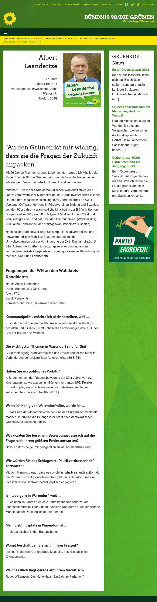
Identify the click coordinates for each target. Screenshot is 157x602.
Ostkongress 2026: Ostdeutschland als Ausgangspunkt (126, 161)
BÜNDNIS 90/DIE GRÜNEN (119, 17)
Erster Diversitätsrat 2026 (131, 69)
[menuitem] (42, 4)
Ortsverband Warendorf (18, 38)
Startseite (42, 4)
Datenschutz (90, 4)
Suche (118, 4)
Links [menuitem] (146, 4)
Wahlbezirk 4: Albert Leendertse (22, 42)
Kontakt (56, 4)
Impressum (72, 4)
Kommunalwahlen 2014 (59, 38)
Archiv (39, 38)
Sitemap (106, 4)
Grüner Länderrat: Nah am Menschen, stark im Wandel (131, 111)
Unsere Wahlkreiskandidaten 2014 (94, 38)
